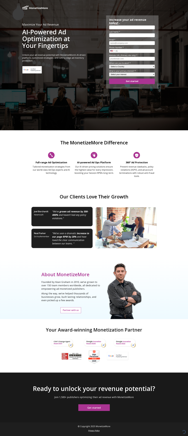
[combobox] (112, 51)
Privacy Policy (94, 431)
